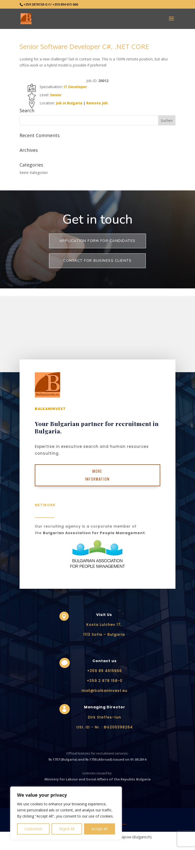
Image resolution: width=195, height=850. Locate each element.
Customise (33, 828)
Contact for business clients (97, 260)
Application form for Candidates (97, 240)
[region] (66, 813)
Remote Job (97, 103)
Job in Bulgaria (69, 103)
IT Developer (75, 86)
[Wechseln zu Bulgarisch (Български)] (129, 837)
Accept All (99, 828)
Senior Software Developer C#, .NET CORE (84, 46)
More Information (97, 475)
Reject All (66, 828)
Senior (55, 94)
